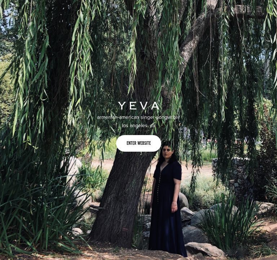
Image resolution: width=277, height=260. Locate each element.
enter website (139, 143)
